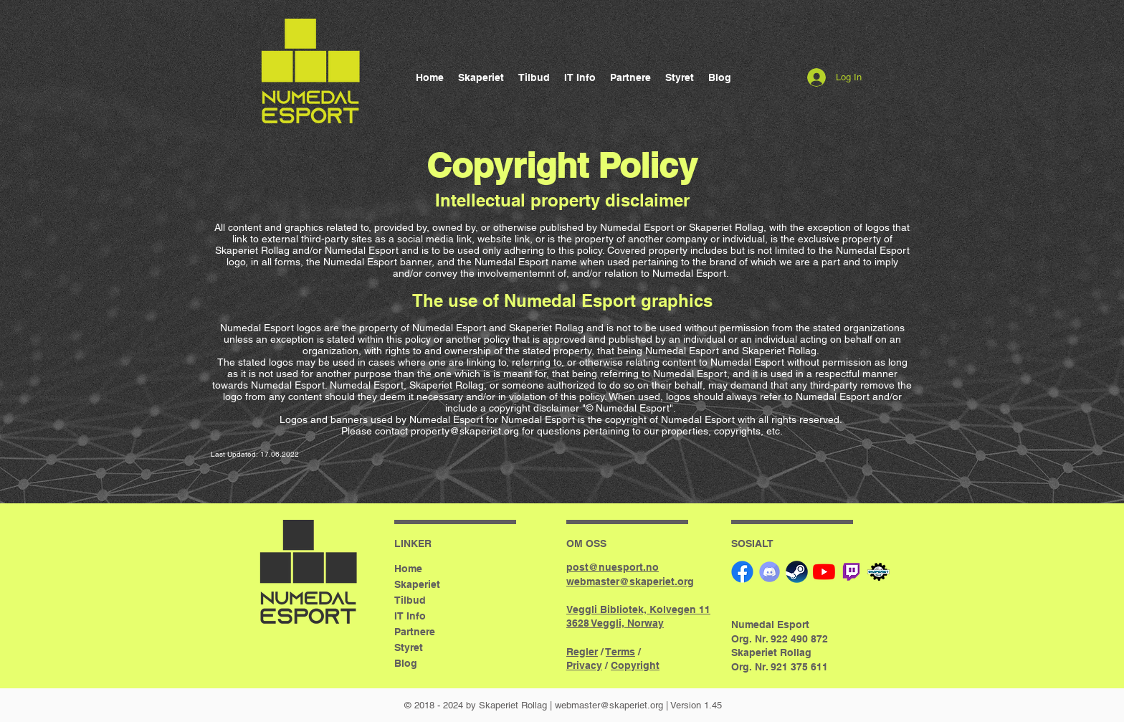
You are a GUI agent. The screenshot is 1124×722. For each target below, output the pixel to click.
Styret (408, 647)
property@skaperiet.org (465, 431)
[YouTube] (824, 572)
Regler (582, 651)
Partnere (414, 631)
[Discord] (769, 572)
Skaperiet (417, 584)
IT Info (410, 616)
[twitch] (851, 572)
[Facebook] (742, 572)
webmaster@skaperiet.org (609, 705)
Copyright (635, 665)
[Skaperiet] (878, 572)
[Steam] (797, 572)
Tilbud (410, 600)
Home (408, 568)
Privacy (584, 665)
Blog (405, 663)
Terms (620, 651)
